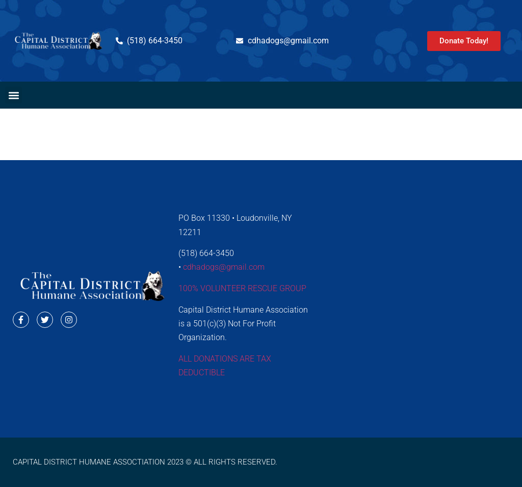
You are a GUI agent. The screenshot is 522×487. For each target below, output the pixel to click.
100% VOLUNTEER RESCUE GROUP (242, 288)
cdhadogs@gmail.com (224, 267)
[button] (13, 95)
